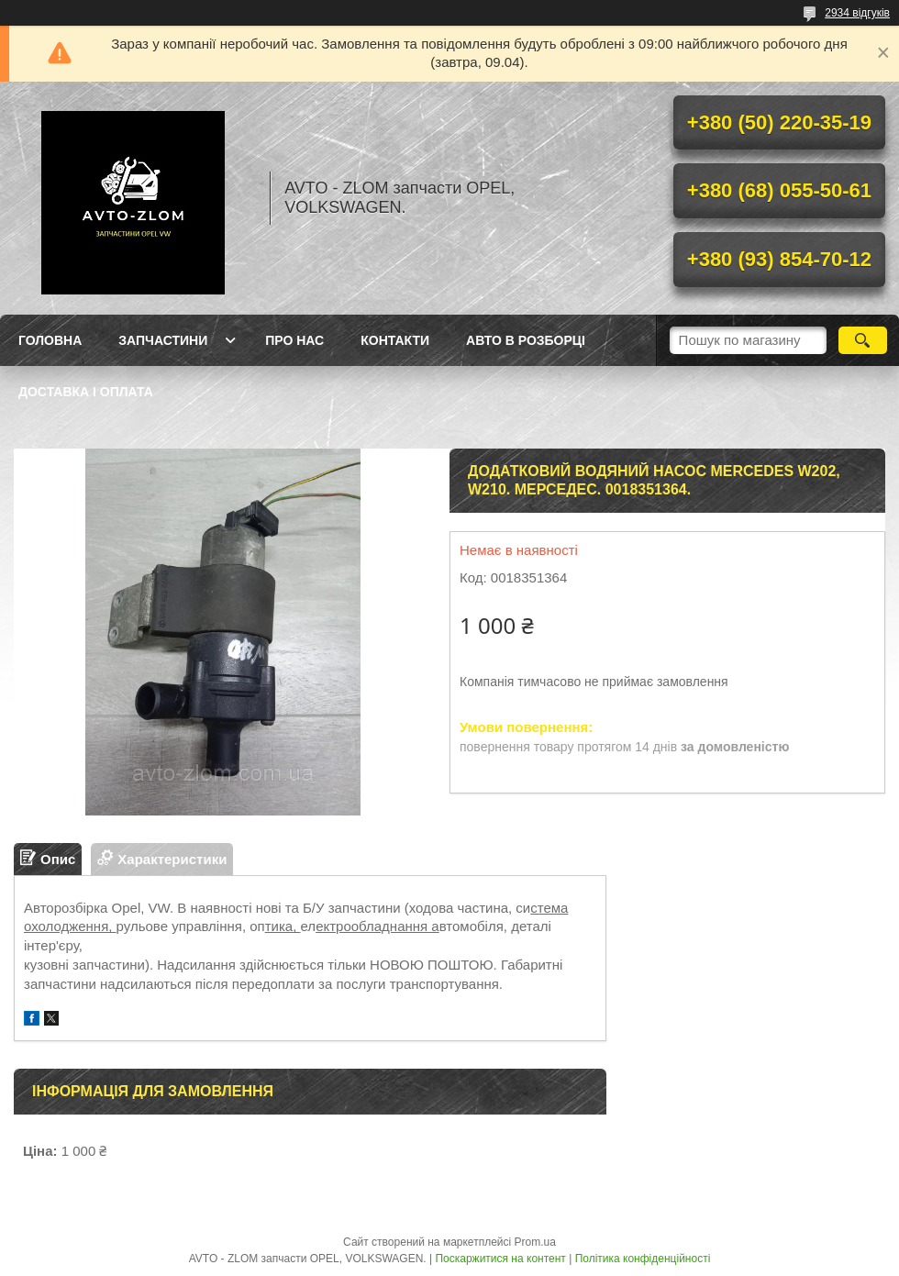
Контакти (395, 340)
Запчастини (162, 340)
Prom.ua (535, 1242)
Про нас (294, 340)
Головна (50, 340)
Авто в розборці (525, 340)
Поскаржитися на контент (500, 1258)
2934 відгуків (857, 12)
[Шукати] (862, 340)
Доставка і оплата (85, 391)
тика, (283, 926)
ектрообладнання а (377, 926)
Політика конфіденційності (643, 1258)
